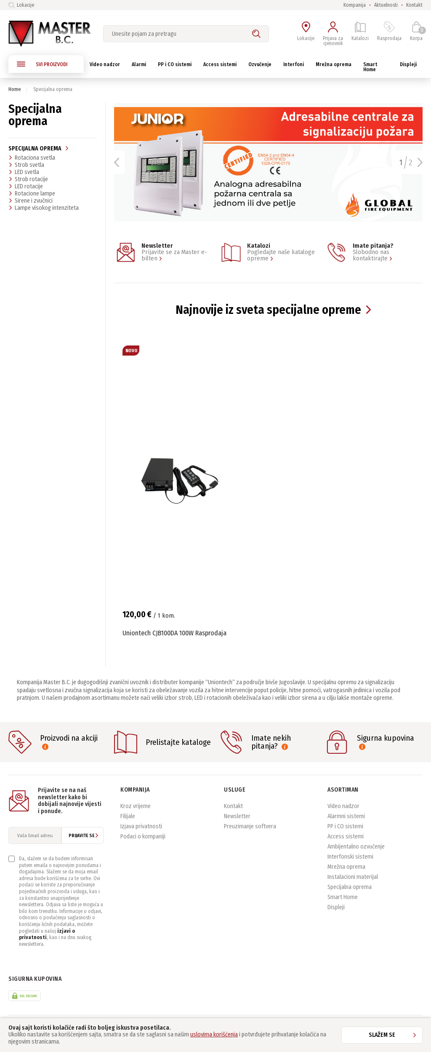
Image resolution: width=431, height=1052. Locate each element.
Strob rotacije (28, 179)
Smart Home (342, 897)
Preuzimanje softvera (250, 826)
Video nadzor (343, 806)
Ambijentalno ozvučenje (356, 846)
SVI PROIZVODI (42, 64)
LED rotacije (25, 186)
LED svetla (23, 172)
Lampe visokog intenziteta (43, 207)
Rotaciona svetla (31, 157)
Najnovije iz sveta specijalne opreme (268, 310)
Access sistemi (345, 836)
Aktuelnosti (386, 5)
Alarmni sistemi (346, 816)
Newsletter (237, 816)
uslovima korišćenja (214, 1034)
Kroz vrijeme (135, 806)
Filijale (127, 816)
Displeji (336, 907)
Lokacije (21, 5)
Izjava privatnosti (141, 826)
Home (14, 89)
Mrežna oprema (346, 866)
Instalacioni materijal (352, 877)
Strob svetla (26, 164)
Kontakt (414, 5)
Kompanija (354, 5)
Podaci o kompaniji (142, 836)
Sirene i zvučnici (30, 200)
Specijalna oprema (38, 148)
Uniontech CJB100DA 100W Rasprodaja (174, 633)
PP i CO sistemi (345, 826)
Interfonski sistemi (350, 856)
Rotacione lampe (31, 193)
